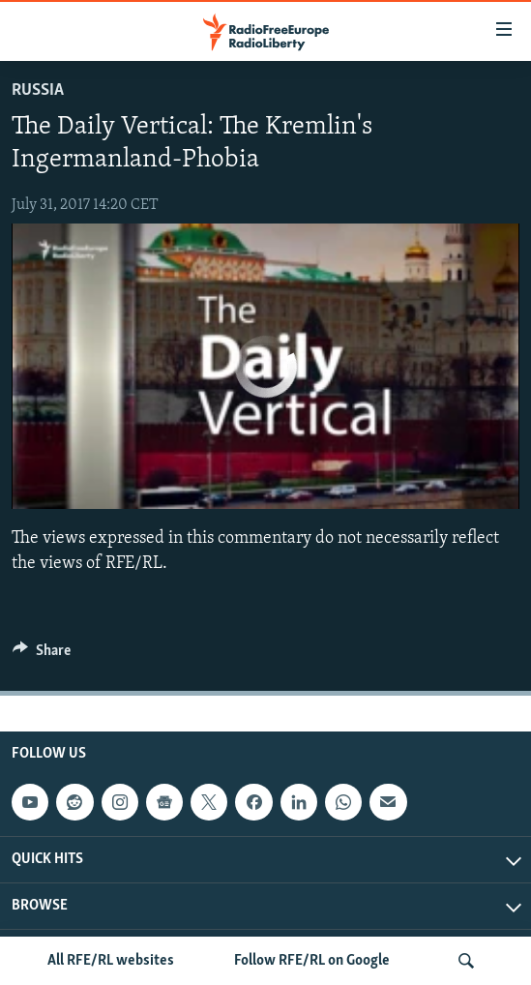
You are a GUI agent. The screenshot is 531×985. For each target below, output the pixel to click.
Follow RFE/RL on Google (312, 961)
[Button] (42, 655)
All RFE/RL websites (110, 961)
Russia (38, 90)
